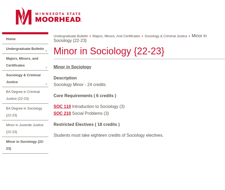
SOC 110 (62, 106)
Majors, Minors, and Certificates (22, 61)
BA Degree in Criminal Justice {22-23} (23, 95)
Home (11, 39)
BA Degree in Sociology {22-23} (24, 111)
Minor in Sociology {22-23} (25, 145)
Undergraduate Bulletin (25, 49)
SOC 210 (62, 113)
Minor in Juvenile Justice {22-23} (25, 128)
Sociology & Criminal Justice (23, 78)
